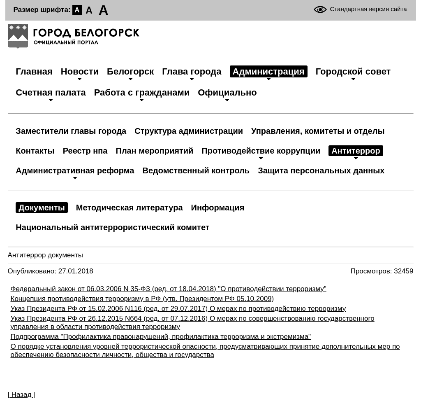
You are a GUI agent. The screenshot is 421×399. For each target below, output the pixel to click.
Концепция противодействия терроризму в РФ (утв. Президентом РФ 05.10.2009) (142, 299)
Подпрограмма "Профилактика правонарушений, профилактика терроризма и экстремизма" (161, 337)
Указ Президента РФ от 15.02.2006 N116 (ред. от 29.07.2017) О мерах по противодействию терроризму (178, 309)
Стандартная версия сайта (368, 8)
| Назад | (21, 395)
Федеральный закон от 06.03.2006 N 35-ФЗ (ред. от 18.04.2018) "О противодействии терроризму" (168, 289)
